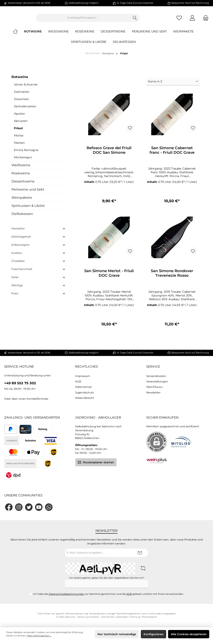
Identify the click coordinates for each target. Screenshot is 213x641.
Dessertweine (23, 185)
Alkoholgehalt (38, 240)
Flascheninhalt (38, 272)
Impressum (82, 376)
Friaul (18, 131)
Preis (38, 297)
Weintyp (38, 288)
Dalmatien (21, 95)
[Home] (18, 35)
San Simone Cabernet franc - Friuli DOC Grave (172, 153)
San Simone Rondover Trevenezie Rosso (172, 277)
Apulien (19, 117)
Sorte (38, 280)
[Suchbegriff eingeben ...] (106, 19)
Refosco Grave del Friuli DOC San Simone (109, 153)
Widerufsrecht (84, 397)
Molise (18, 139)
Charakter (38, 264)
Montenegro (23, 160)
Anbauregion (38, 248)
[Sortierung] (173, 85)
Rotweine (19, 80)
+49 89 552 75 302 (20, 383)
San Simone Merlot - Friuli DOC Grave (109, 277)
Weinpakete (21, 201)
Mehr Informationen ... (39, 635)
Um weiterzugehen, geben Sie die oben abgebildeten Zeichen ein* (106, 578)
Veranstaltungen (157, 381)
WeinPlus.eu (154, 386)
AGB (78, 381)
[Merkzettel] (179, 19)
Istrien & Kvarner (26, 88)
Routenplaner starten (96, 462)
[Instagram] (19, 507)
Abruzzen (20, 124)
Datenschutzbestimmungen (66, 594)
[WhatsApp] (48, 507)
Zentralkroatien (25, 110)
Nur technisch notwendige (117, 634)
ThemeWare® (149, 617)
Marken (19, 146)
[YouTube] (38, 507)
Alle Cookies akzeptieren (189, 634)
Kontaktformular (37, 398)
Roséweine (20, 177)
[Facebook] (9, 507)
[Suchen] (158, 19)
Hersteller (38, 232)
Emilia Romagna (26, 153)
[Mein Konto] (192, 19)
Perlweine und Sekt (27, 193)
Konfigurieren (153, 634)
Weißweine (20, 168)
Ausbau (38, 256)
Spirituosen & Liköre (28, 209)
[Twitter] (28, 507)
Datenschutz (83, 386)
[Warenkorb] (204, 19)
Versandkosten (156, 376)
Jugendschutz (84, 392)
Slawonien (21, 102)
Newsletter (153, 392)
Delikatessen (22, 217)
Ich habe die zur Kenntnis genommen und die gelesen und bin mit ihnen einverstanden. (108, 594)
